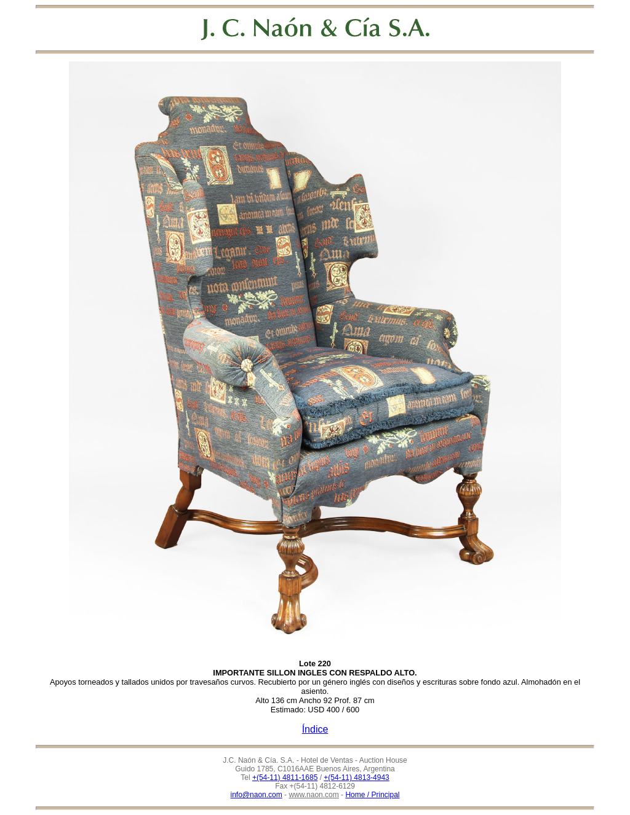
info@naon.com (256, 794)
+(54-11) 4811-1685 (284, 777)
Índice (315, 729)
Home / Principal (372, 794)
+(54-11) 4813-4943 (356, 777)
